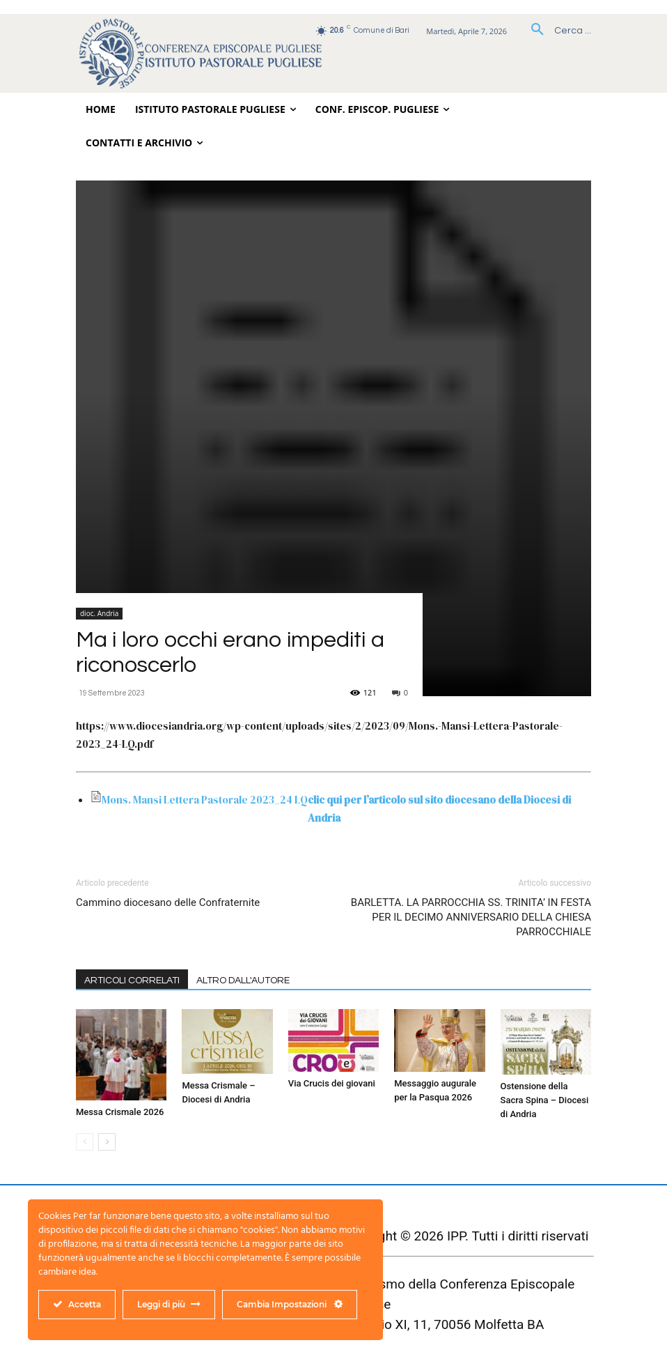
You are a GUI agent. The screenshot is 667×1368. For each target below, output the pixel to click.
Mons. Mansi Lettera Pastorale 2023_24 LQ (205, 799)
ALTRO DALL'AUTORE (243, 980)
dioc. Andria (99, 613)
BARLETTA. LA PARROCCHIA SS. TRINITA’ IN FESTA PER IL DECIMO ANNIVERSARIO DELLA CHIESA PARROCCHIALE (471, 917)
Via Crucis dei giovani (331, 1083)
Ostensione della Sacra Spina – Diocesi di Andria (545, 1100)
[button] (556, 30)
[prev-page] (84, 1142)
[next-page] (107, 1142)
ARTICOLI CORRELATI (132, 980)
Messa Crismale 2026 (120, 1112)
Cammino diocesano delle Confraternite (168, 902)
